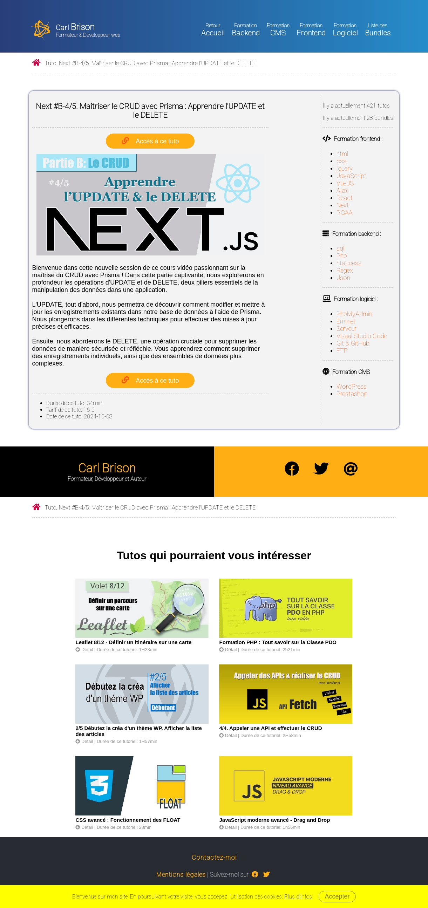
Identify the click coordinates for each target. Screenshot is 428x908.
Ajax (342, 190)
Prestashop (352, 393)
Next (343, 205)
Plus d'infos (298, 896)
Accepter (337, 896)
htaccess (349, 263)
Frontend (311, 29)
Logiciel (345, 29)
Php (342, 255)
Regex (345, 270)
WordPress (352, 386)
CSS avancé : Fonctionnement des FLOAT (127, 820)
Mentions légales (181, 874)
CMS (278, 29)
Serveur (346, 328)
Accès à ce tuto (157, 141)
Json (343, 277)
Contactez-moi (214, 857)
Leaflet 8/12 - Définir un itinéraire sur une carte (133, 642)
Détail (84, 649)
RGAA (345, 212)
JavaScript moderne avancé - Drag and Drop (274, 820)
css (341, 161)
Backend (246, 29)
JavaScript (351, 175)
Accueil (213, 29)
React (345, 198)
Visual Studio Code (362, 336)
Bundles (377, 29)
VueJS (345, 183)
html (342, 153)
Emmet (346, 321)
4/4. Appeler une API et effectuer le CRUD (270, 728)
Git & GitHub (353, 343)
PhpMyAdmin (354, 314)
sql (340, 248)
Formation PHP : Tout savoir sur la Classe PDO (278, 642)
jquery (345, 168)
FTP (342, 350)
